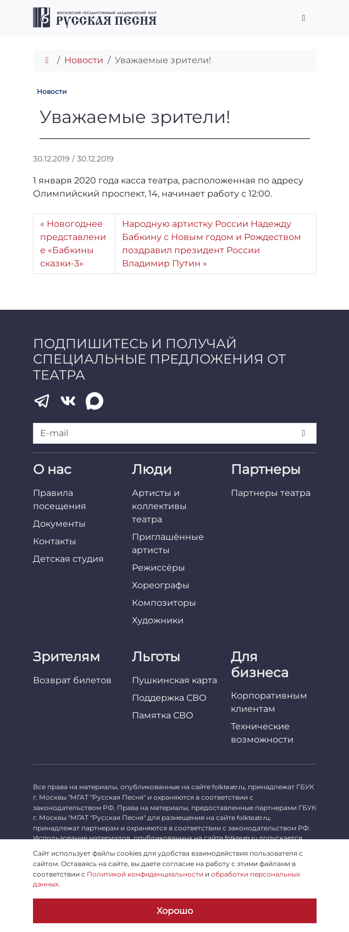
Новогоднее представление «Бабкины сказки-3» (73, 244)
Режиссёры (158, 567)
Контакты (54, 541)
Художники (158, 620)
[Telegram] (42, 401)
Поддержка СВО (169, 698)
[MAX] (94, 401)
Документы (59, 523)
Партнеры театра (271, 493)
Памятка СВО (162, 715)
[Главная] (47, 60)
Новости (83, 60)
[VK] (68, 401)
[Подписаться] (304, 433)
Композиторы (164, 603)
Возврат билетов (72, 680)
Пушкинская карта (174, 680)
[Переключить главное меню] (304, 18)
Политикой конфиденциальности (145, 874)
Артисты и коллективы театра (159, 506)
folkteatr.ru (228, 787)
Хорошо (175, 911)
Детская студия (68, 559)
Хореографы (161, 585)
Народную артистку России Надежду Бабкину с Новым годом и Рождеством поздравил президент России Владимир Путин (211, 244)
